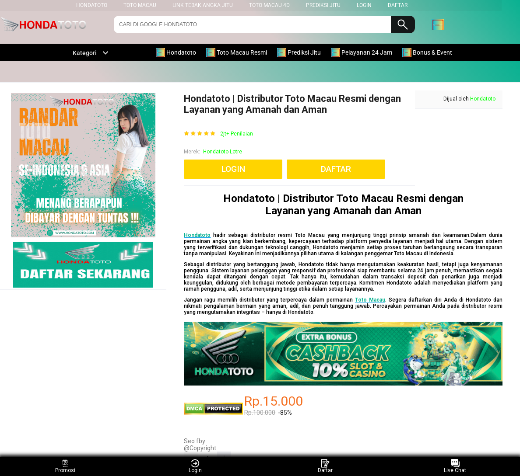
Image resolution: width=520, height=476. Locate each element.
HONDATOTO (91, 5)
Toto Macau (139, 5)
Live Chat (455, 466)
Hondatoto (482, 99)
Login (195, 466)
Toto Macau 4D (269, 5)
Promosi (65, 466)
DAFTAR (398, 5)
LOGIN (364, 5)
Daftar (325, 466)
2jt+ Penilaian (236, 134)
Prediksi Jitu (323, 5)
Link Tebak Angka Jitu (202, 5)
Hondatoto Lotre (222, 152)
